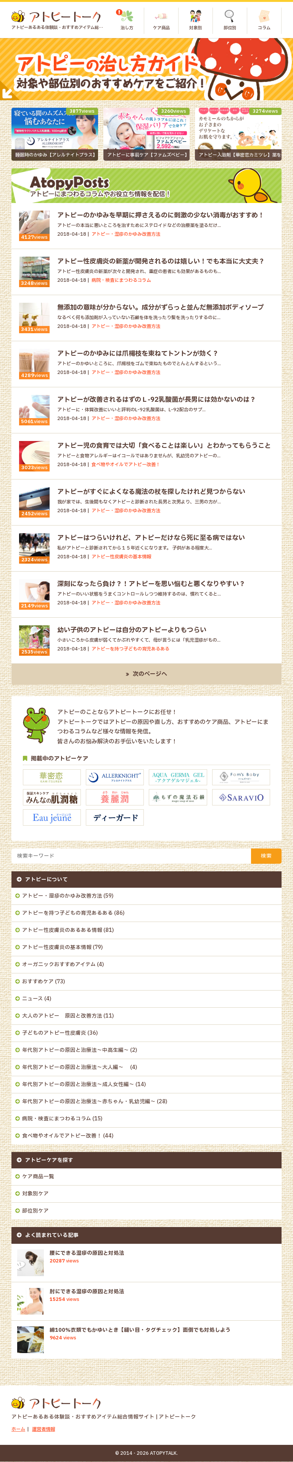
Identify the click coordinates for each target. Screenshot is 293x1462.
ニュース (32, 999)
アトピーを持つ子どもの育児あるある (67, 913)
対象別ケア (35, 1194)
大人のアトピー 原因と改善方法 (62, 1016)
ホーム (18, 1429)
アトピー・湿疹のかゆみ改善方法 (62, 896)
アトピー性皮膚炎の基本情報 (57, 948)
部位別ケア (35, 1211)
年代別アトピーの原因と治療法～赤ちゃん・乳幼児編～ (89, 1102)
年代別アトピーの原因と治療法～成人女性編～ (78, 1085)
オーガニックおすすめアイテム (59, 965)
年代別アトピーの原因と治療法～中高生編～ (75, 1051)
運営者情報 (43, 1429)
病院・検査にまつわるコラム (56, 1119)
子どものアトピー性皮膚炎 (54, 1033)
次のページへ (150, 674)
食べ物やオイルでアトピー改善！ (62, 1136)
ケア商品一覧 (38, 1177)
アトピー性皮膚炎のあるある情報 (62, 931)
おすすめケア (38, 982)
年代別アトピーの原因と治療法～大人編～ (75, 1068)
